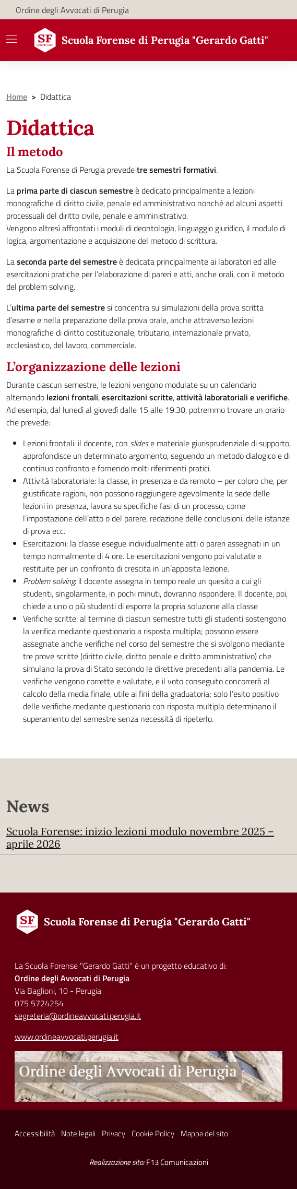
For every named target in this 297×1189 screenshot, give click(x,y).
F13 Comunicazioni (177, 1162)
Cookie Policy (153, 1133)
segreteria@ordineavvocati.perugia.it (78, 1015)
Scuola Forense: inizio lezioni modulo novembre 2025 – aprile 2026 (140, 837)
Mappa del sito (204, 1133)
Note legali (78, 1133)
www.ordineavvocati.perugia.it (66, 1036)
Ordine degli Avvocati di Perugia (72, 10)
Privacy (113, 1133)
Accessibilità (35, 1133)
